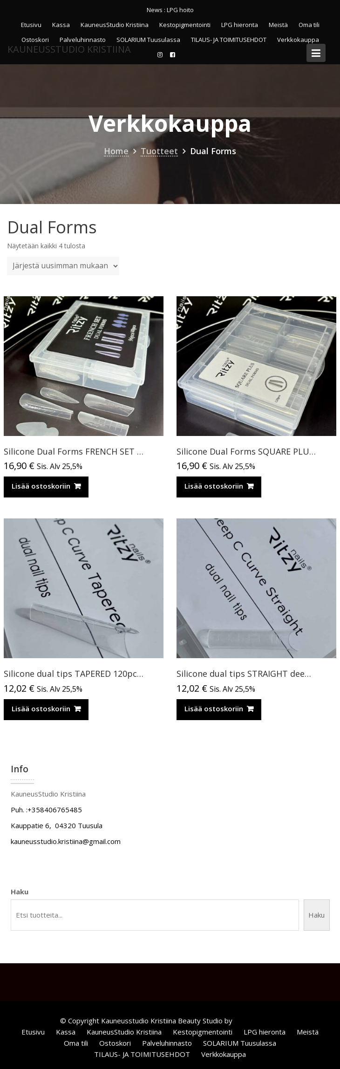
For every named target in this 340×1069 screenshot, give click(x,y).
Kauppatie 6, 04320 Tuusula (56, 825)
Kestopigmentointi (185, 24)
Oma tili (309, 24)
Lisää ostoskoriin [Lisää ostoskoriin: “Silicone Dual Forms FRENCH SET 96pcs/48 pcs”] (41, 485)
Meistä (278, 24)
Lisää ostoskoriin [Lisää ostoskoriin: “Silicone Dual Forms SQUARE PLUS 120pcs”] (213, 485)
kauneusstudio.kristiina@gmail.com (66, 841)
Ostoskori (115, 1043)
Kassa (61, 24)
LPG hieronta (239, 24)
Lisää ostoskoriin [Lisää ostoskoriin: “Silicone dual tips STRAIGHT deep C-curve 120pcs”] (213, 708)
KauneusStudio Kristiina (115, 24)
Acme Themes (257, 1020)
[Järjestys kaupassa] (63, 266)
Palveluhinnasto (167, 1043)
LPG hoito (180, 10)
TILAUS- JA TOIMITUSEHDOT (142, 1054)
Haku (19, 891)
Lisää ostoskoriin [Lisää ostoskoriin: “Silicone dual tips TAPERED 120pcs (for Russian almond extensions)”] (41, 708)
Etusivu (31, 24)
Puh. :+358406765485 (46, 809)
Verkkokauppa (223, 1054)
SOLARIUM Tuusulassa (239, 1043)
